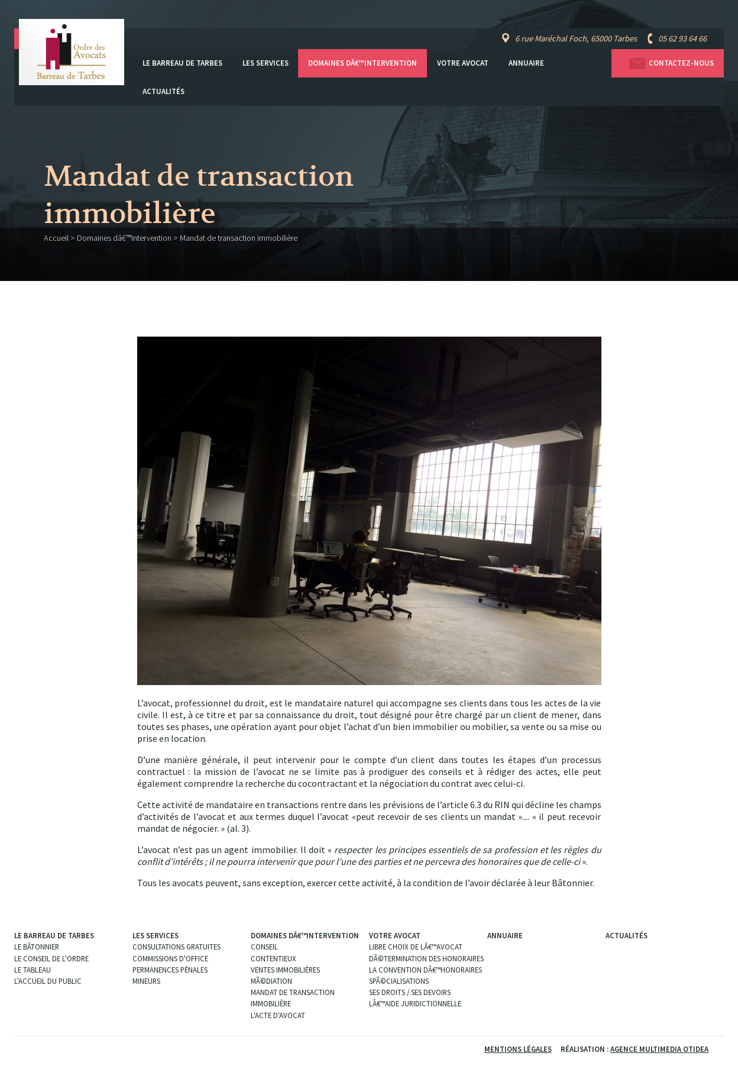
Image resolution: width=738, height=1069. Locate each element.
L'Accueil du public (48, 981)
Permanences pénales (170, 969)
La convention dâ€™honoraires (425, 969)
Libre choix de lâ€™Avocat (415, 946)
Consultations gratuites (176, 946)
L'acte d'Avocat (278, 1015)
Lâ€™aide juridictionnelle (415, 1003)
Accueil (56, 237)
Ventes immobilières (285, 969)
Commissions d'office (170, 958)
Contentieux (273, 958)
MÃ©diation (271, 981)
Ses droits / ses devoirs (410, 992)
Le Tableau (32, 969)
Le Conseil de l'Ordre (51, 958)
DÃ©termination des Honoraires (426, 958)
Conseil (264, 946)
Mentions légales (518, 1049)
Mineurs (146, 981)
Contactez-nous (668, 63)
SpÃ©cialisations (399, 981)
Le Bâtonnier (36, 946)
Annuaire (526, 63)
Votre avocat (462, 63)
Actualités (163, 91)
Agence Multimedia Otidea (659, 1049)
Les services (265, 63)
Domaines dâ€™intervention (362, 63)
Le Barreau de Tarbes (182, 63)
